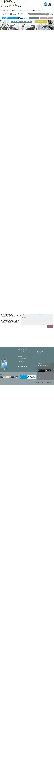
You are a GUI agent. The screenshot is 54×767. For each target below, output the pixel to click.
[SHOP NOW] (41, 21)
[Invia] (50, 326)
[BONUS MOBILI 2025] (34, 18)
